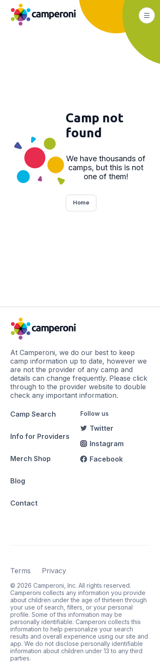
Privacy (54, 570)
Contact (24, 503)
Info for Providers (40, 436)
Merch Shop (30, 458)
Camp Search (33, 414)
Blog (17, 481)
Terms (20, 570)
